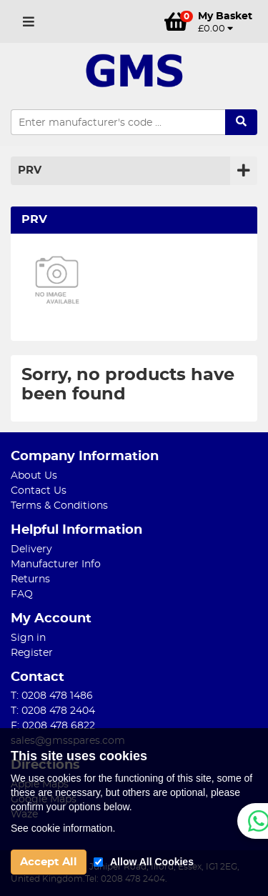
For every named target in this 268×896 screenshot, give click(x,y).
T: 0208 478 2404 (53, 711)
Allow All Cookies (152, 861)
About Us (34, 476)
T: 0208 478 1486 (52, 696)
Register (32, 653)
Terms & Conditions (59, 506)
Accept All (48, 862)
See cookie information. (63, 828)
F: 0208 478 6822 (53, 726)
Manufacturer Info (56, 564)
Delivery (31, 549)
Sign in (28, 638)
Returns (30, 579)
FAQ (22, 594)
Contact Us (38, 491)
